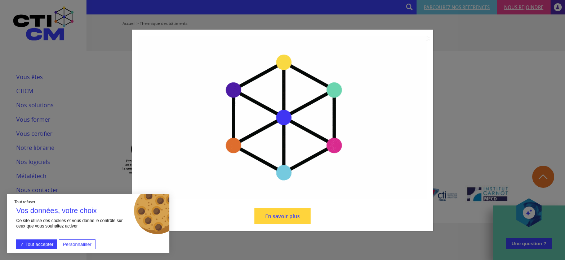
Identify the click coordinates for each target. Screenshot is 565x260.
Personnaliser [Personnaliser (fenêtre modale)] (77, 244)
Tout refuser (24, 202)
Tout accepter (36, 244)
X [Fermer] (428, 39)
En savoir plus (282, 216)
